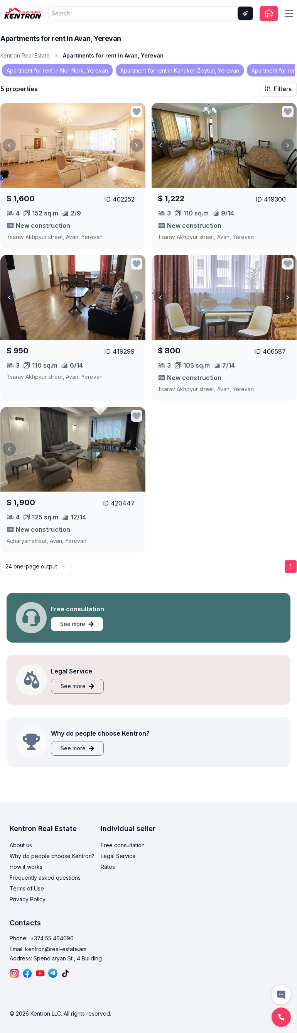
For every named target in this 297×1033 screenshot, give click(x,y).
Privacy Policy (28, 899)
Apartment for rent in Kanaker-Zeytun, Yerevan (179, 70)
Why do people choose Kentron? (52, 856)
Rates (108, 866)
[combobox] (35, 566)
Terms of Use (27, 888)
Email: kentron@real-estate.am (48, 949)
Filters (278, 89)
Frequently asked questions (45, 877)
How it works (26, 866)
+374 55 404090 (52, 938)
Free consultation (123, 845)
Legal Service (118, 856)
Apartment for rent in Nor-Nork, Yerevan (57, 70)
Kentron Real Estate (25, 55)
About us (21, 845)
